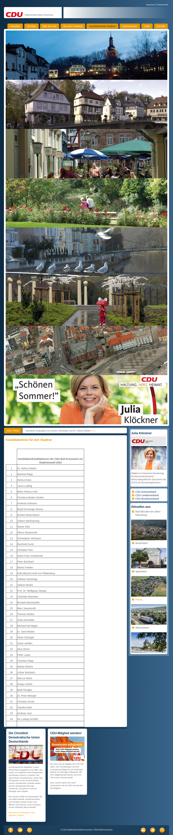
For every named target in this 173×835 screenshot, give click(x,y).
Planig (138, 599)
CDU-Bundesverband (147, 498)
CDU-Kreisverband (145, 491)
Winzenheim (142, 627)
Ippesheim (141, 571)
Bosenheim (141, 543)
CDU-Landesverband (147, 495)
